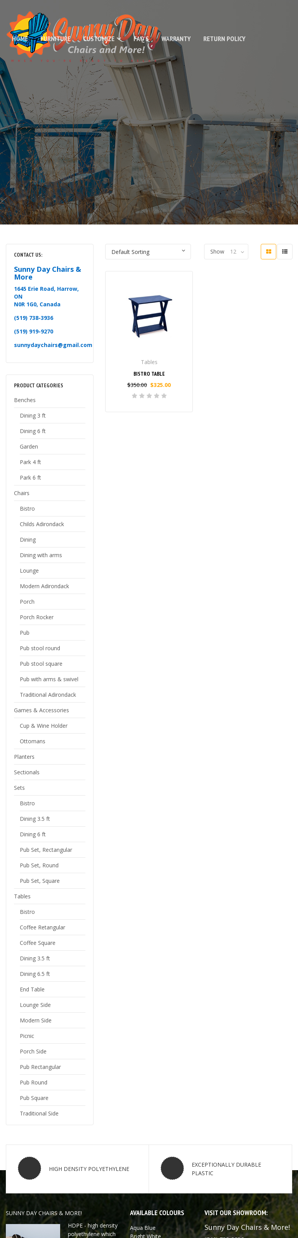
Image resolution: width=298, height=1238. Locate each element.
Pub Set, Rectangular (46, 849)
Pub (24, 632)
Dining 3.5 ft (35, 818)
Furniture (55, 38)
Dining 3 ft (33, 415)
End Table (32, 989)
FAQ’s (141, 38)
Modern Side (36, 1020)
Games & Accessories (41, 710)
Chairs (21, 493)
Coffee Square (37, 942)
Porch (27, 601)
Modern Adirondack (44, 586)
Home (20, 38)
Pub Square (34, 1098)
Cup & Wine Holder (44, 725)
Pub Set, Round (39, 865)
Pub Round (33, 1082)
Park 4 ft (30, 462)
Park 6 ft (30, 477)
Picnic (27, 1035)
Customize (98, 38)
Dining (28, 539)
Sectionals (27, 772)
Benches (25, 400)
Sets (19, 787)
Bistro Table (149, 373)
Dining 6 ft (33, 431)
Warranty (176, 38)
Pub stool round (40, 648)
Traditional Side (39, 1113)
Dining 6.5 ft (35, 973)
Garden (29, 446)
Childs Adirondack (42, 524)
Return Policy (224, 38)
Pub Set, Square (40, 880)
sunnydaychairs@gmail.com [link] (53, 345)
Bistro (27, 508)
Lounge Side (35, 1004)
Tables (22, 896)
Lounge (29, 570)
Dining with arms (41, 555)
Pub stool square (41, 663)
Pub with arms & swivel (49, 679)
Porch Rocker (37, 617)
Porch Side (33, 1051)
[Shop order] (148, 251)
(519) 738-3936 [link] (33, 317)
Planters (24, 756)
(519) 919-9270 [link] (33, 331)
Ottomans (32, 741)
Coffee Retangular (42, 927)
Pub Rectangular (40, 1067)
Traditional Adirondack (48, 694)
